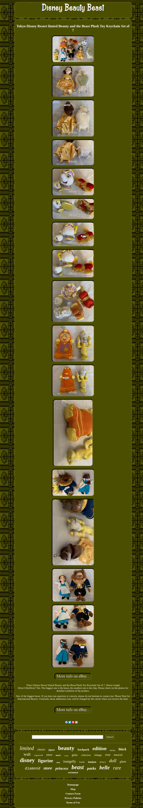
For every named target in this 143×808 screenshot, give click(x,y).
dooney (112, 750)
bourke (82, 762)
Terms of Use (73, 802)
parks (91, 768)
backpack (83, 749)
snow (49, 754)
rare (117, 767)
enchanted (73, 772)
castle (66, 756)
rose (107, 754)
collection (86, 755)
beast (78, 767)
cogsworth (38, 755)
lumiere (92, 762)
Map (73, 789)
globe (75, 755)
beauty (66, 748)
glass (123, 761)
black (122, 749)
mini (58, 762)
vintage (98, 755)
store (47, 768)
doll (112, 760)
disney (27, 760)
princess (61, 768)
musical (118, 754)
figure (52, 749)
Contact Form (72, 793)
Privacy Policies (73, 798)
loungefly (69, 761)
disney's (103, 762)
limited (27, 748)
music (58, 755)
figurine (45, 760)
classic (41, 749)
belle (104, 767)
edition (100, 748)
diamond (32, 769)
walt (27, 754)
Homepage (73, 784)
